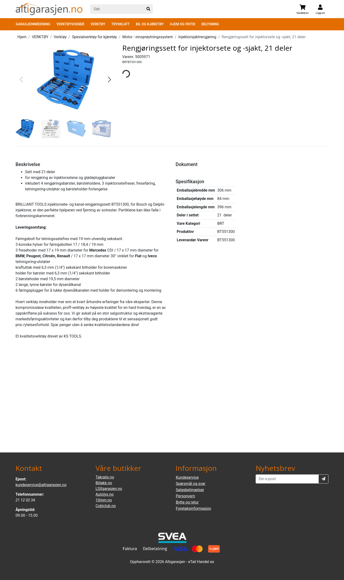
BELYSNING (210, 24)
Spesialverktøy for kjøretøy (94, 37)
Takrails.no (105, 477)
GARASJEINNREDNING (33, 24)
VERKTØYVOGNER (70, 24)
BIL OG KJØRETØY (150, 24)
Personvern (185, 496)
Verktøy (60, 37)
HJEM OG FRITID (182, 24)
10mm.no (104, 500)
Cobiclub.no (106, 506)
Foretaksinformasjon (193, 508)
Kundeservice (187, 477)
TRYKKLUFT (120, 24)
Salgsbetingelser (190, 490)
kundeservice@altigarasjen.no (41, 485)
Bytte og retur (187, 502)
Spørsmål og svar (190, 483)
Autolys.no (104, 494)
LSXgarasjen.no (109, 488)
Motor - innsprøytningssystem (147, 37)
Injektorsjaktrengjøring (197, 37)
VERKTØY (98, 24)
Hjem (22, 37)
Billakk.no (104, 483)
